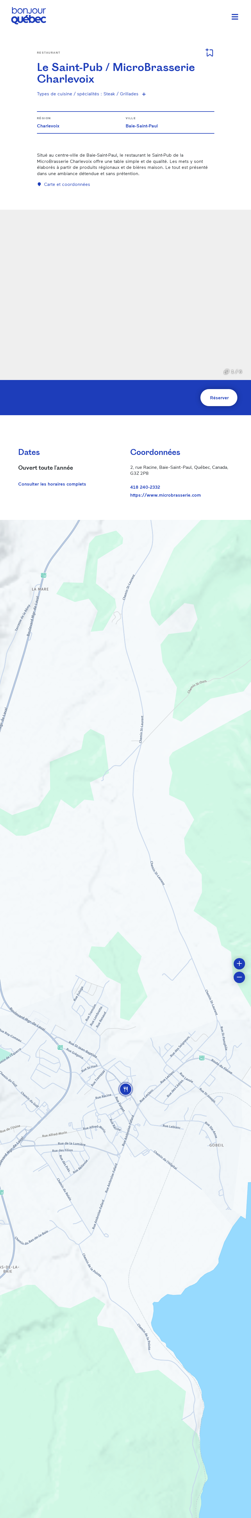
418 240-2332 (145, 487)
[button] (125, 1089)
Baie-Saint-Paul (142, 125)
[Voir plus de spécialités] (144, 94)
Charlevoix (48, 125)
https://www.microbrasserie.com (165, 495)
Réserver (219, 397)
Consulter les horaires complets (52, 483)
